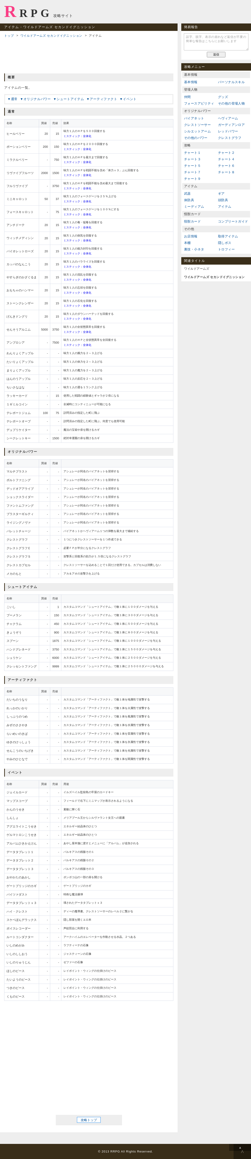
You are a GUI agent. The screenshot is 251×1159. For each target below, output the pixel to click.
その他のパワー (196, 138)
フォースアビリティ (199, 103)
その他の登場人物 (231, 103)
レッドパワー (228, 131)
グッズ (223, 97)
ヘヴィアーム (228, 118)
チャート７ (192, 172)
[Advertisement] (88, 54)
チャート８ (226, 172)
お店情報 (191, 236)
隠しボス (224, 243)
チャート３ (192, 159)
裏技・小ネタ (194, 249)
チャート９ (192, 179)
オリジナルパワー (37, 99)
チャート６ (226, 165)
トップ (9, 35)
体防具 (189, 200)
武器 (187, 193)
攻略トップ (89, 1120)
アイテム (224, 206)
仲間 (187, 97)
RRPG (28, 11)
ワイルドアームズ (196, 268)
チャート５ (192, 165)
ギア (221, 193)
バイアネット (194, 118)
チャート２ (226, 152)
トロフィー (226, 249)
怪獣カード (192, 221)
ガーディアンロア (231, 125)
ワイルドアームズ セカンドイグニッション (51, 35)
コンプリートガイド (233, 221)
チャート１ (192, 152)
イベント (130, 99)
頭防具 (223, 200)
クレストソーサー (197, 125)
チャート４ (226, 159)
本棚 (187, 243)
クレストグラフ (229, 138)
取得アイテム (228, 236)
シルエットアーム (197, 131)
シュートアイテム (70, 99)
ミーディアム (194, 206)
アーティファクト (103, 99)
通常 (14, 99)
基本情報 (191, 82)
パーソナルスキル (231, 82)
